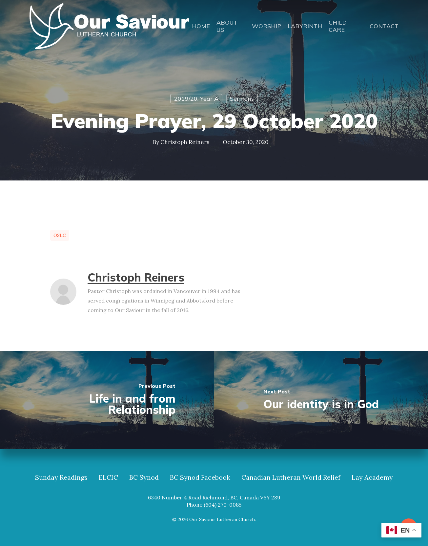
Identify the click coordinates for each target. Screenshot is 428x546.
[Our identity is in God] (321, 400)
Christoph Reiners (184, 142)
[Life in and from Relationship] (107, 400)
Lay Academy (372, 477)
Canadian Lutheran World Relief (290, 477)
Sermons (242, 98)
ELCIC (108, 477)
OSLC (59, 235)
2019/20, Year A (196, 98)
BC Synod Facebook (200, 477)
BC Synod (144, 477)
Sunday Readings (61, 477)
